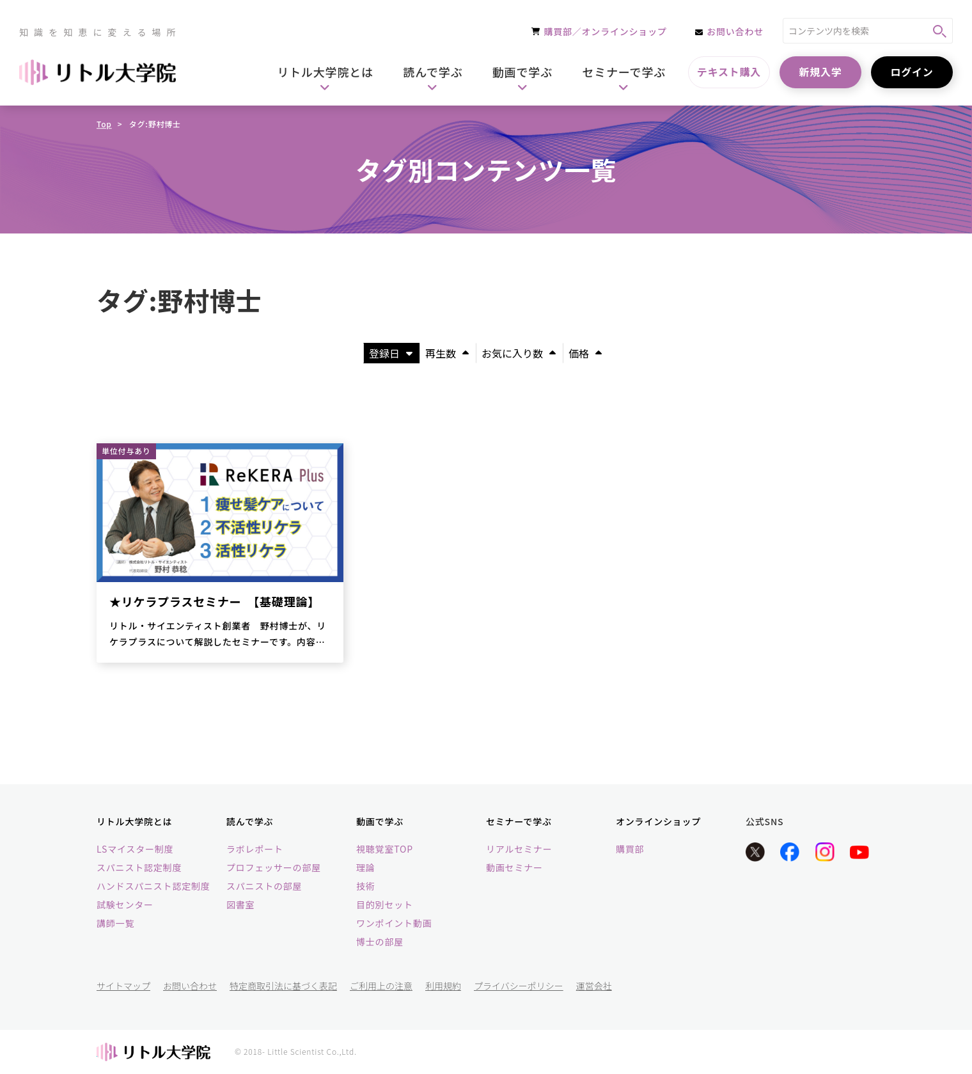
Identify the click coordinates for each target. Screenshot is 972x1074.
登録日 (390, 353)
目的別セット (384, 904)
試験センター (125, 904)
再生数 (447, 353)
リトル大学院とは (134, 821)
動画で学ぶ (380, 821)
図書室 (240, 904)
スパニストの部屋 (264, 886)
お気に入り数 (519, 353)
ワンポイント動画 (394, 923)
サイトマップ (123, 985)
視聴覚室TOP (384, 848)
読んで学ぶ (249, 821)
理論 (365, 867)
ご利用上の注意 (381, 985)
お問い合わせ (190, 985)
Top (104, 123)
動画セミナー (514, 867)
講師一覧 (115, 923)
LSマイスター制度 (135, 848)
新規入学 (820, 71)
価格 (585, 353)
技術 (365, 886)
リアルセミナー (519, 848)
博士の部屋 (380, 941)
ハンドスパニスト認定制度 (153, 886)
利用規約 (443, 985)
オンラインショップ (658, 821)
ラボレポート (254, 848)
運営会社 (594, 985)
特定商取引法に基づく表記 (283, 985)
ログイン (911, 71)
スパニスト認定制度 (139, 867)
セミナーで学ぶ (519, 821)
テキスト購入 (729, 71)
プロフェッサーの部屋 (273, 867)
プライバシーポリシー (518, 985)
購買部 (630, 848)
